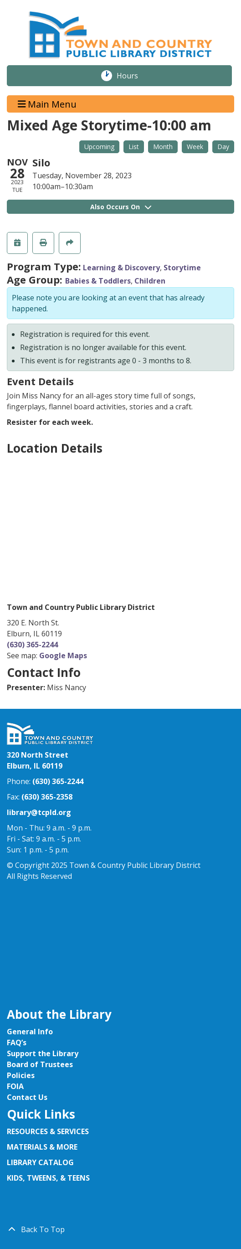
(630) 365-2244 (32, 645)
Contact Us (27, 1097)
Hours (132, 75)
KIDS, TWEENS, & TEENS (48, 1178)
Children (149, 281)
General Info (30, 1032)
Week (195, 146)
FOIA (15, 1086)
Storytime (182, 268)
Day (223, 146)
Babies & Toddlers (98, 281)
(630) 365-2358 (46, 797)
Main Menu (47, 104)
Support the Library (42, 1053)
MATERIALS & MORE (42, 1147)
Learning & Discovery (121, 268)
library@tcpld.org (39, 812)
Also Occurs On (120, 206)
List (133, 146)
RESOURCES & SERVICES (49, 1131)
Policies (21, 1075)
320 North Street (37, 755)
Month (163, 146)
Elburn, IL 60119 (34, 766)
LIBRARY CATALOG (40, 1162)
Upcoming (99, 146)
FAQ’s (16, 1042)
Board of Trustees (40, 1064)
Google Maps (63, 655)
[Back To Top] (120, 1229)
